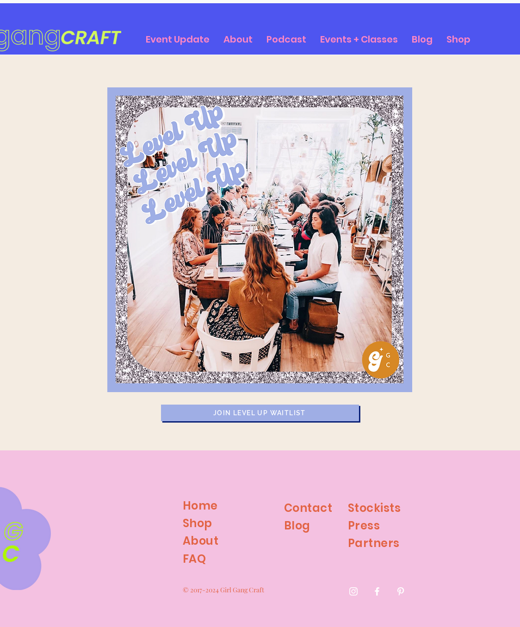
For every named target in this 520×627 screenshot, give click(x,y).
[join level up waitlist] (260, 413)
